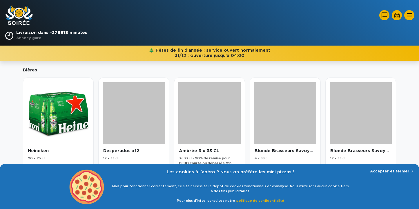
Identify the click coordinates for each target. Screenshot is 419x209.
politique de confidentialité (260, 200)
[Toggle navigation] (409, 15)
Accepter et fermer (392, 171)
